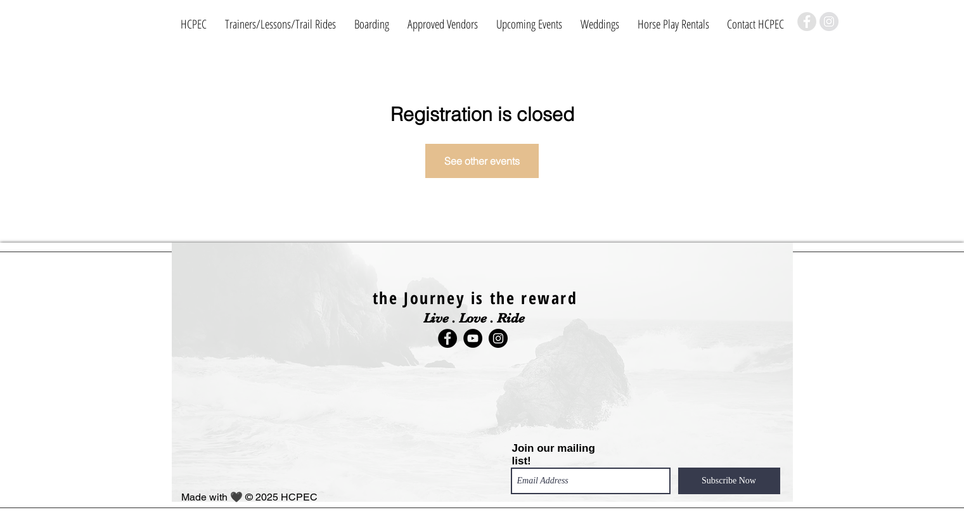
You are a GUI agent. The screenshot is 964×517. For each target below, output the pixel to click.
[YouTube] (472, 338)
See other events (482, 161)
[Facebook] (806, 21)
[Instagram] (829, 21)
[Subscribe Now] (729, 481)
